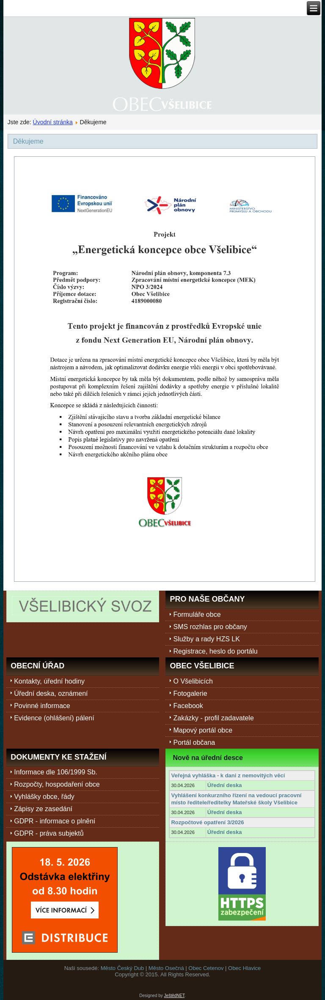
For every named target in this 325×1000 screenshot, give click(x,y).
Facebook (188, 705)
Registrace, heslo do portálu (215, 651)
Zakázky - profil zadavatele (213, 718)
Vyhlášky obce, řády (44, 796)
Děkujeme (28, 141)
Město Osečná (166, 968)
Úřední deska (224, 785)
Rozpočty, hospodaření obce (57, 784)
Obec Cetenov (205, 968)
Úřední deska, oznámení (51, 693)
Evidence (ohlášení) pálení (54, 718)
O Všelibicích (192, 681)
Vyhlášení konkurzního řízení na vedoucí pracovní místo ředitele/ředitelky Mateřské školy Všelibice (236, 798)
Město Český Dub (122, 968)
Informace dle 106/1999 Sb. (55, 772)
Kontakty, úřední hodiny (49, 681)
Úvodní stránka (53, 122)
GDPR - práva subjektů (49, 833)
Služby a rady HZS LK (206, 639)
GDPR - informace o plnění (54, 821)
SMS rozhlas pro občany (210, 626)
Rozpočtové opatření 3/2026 (207, 822)
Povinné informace (42, 705)
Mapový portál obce (202, 730)
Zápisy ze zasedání (43, 808)
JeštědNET (174, 995)
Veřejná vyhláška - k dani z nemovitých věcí (228, 775)
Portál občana (194, 742)
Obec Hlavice (244, 968)
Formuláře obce (196, 614)
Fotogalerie (190, 693)
